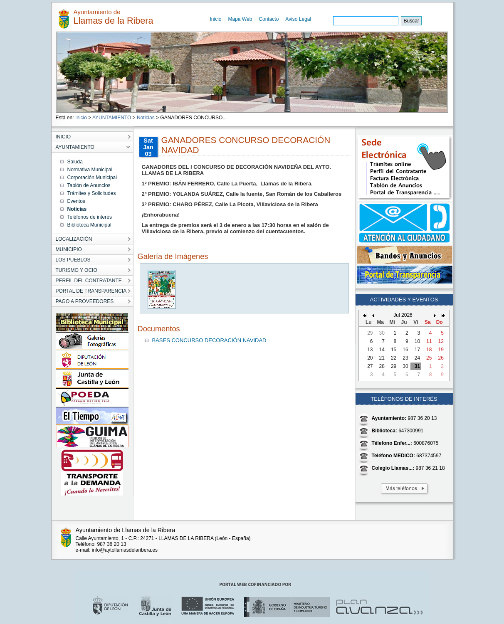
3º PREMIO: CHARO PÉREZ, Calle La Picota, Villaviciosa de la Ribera (230, 204)
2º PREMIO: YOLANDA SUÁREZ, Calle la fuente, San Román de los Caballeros (242, 194)
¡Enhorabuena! (161, 215)
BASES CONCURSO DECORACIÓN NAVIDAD (209, 340)
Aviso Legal (298, 19)
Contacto (269, 19)
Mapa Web (240, 19)
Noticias (146, 118)
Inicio (216, 19)
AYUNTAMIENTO (111, 118)
